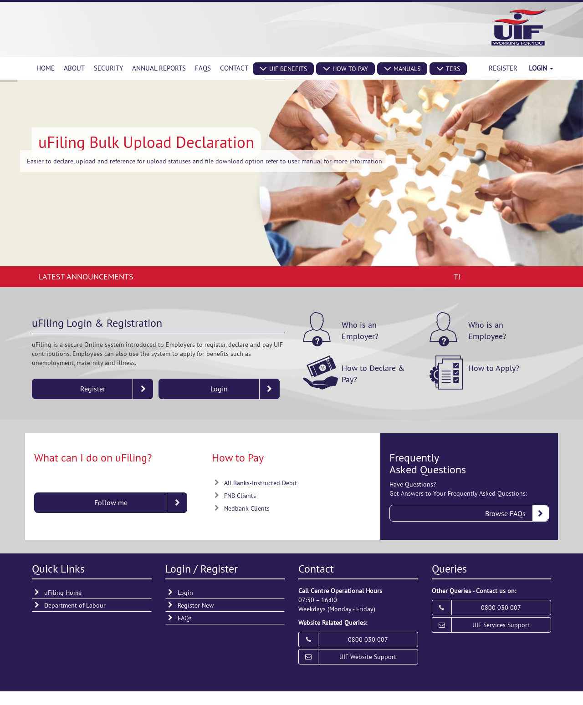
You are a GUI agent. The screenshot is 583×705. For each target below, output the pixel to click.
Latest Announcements (86, 276)
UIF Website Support (367, 657)
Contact (234, 68)
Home (45, 68)
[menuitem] (45, 68)
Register (503, 68)
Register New (196, 605)
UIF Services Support (501, 625)
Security (108, 68)
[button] (283, 68)
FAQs (203, 68)
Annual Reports (159, 68)
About (74, 68)
